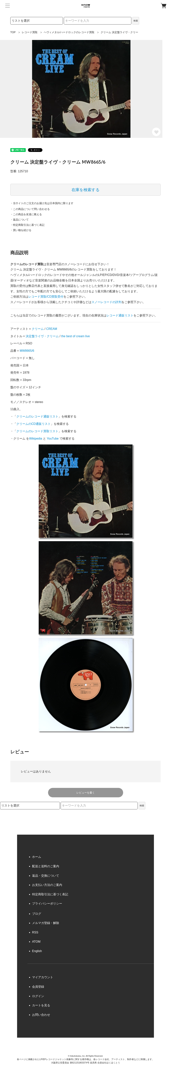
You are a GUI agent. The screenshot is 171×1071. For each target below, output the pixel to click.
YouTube (53, 438)
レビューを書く (85, 792)
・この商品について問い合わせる (30, 209)
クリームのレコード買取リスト (37, 431)
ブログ (36, 913)
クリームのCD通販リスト (33, 423)
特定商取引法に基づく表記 (50, 894)
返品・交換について (45, 875)
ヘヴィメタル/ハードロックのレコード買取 (69, 32)
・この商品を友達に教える (26, 214)
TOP (13, 32)
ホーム (36, 856)
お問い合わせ (41, 1014)
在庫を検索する (86, 190)
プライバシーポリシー (47, 903)
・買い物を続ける (20, 230)
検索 (135, 20)
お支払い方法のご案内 (47, 884)
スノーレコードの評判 (106, 302)
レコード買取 (30, 32)
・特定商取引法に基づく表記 (27, 224)
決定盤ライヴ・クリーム (42, 336)
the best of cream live (75, 336)
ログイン (38, 996)
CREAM (51, 328)
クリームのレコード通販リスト (37, 416)
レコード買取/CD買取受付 (46, 296)
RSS (35, 932)
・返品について (19, 219)
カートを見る (41, 1005)
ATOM (36, 941)
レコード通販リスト (119, 315)
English (37, 951)
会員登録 (38, 986)
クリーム (38, 328)
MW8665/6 (27, 350)
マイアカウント (42, 977)
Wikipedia (35, 438)
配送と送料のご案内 (45, 866)
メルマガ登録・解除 (45, 923)
